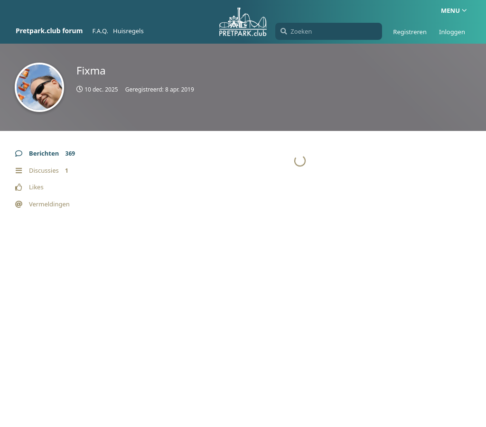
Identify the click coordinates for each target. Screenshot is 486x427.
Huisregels (128, 31)
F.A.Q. (100, 31)
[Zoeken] (328, 31)
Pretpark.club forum (49, 30)
